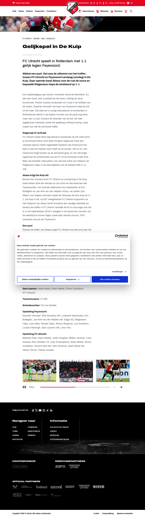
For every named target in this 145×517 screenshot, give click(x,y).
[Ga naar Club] (14, 11)
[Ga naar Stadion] (29, 11)
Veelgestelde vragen (59, 427)
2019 (43, 38)
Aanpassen (72, 279)
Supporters (17, 439)
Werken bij (54, 435)
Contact (53, 431)
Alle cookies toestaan (109, 279)
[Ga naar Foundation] (51, 11)
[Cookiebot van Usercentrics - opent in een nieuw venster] (117, 236)
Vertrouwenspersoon (59, 439)
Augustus (50, 38)
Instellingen (117, 271)
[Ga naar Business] (116, 11)
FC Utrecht (27, 38)
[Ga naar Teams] (21, 11)
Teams (15, 431)
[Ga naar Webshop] (102, 11)
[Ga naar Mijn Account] (126, 11)
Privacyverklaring (108, 513)
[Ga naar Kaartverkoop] (86, 11)
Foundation (32, 427)
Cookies (96, 513)
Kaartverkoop (34, 431)
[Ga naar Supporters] (40, 11)
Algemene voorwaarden (125, 513)
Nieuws (37, 38)
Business (31, 435)
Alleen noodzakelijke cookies (35, 279)
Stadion (15, 435)
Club (14, 427)
